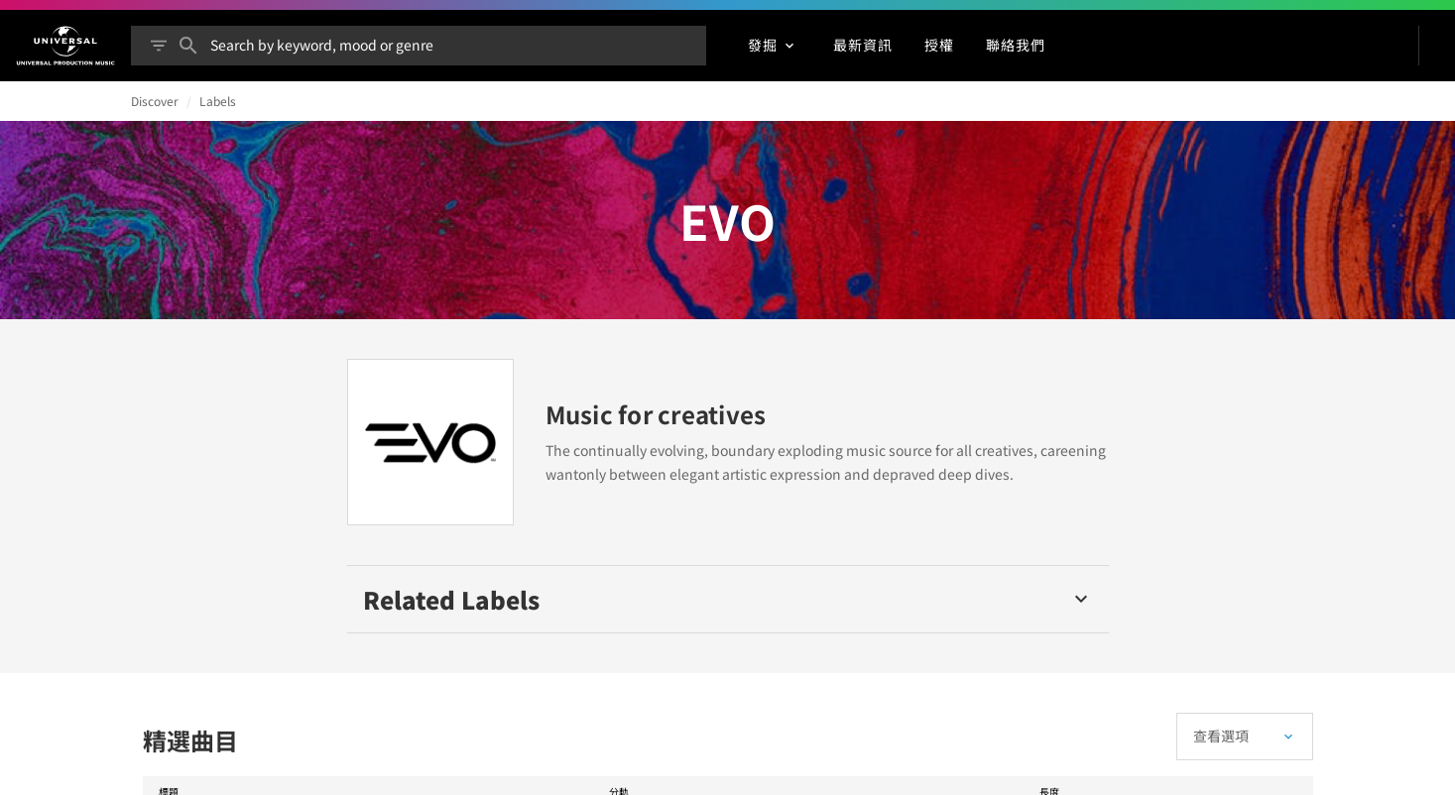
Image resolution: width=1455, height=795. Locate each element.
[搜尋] (188, 45)
